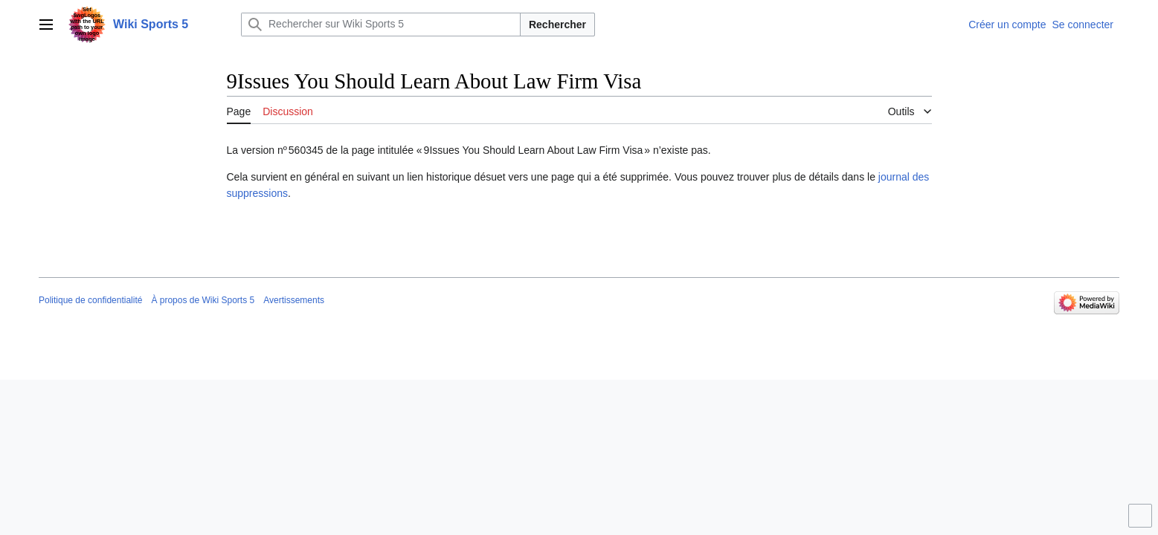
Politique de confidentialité (90, 300)
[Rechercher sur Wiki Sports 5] (381, 24)
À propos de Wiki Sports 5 (202, 300)
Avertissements (293, 300)
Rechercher (557, 24)
